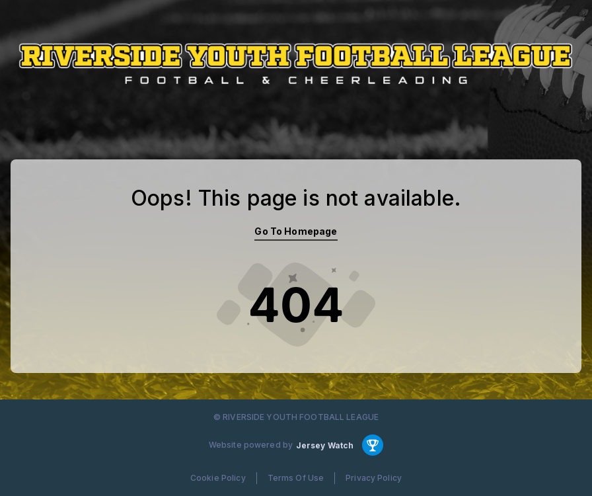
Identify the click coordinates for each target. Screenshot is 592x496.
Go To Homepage (295, 231)
